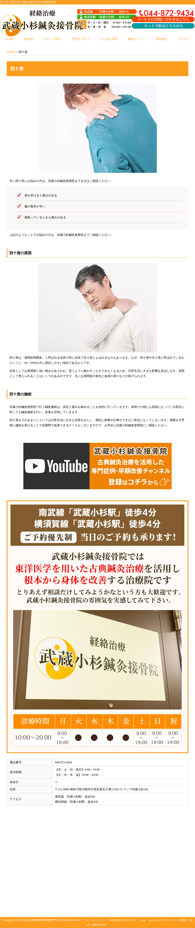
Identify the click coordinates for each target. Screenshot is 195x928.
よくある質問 (108, 39)
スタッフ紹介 (52, 39)
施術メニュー (137, 39)
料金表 (28, 39)
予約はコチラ (80, 39)
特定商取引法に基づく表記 (122, 920)
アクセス (184, 39)
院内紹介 (162, 39)
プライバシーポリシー (95, 920)
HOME (9, 39)
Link (143, 920)
